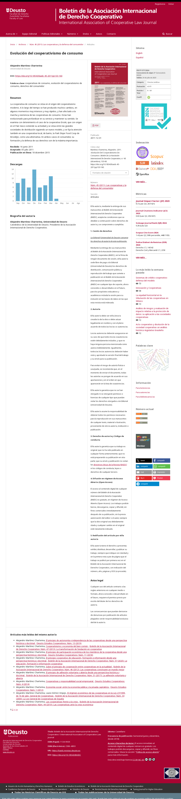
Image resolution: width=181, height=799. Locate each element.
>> (16, 709)
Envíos (86, 33)
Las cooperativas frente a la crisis (62, 701)
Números (72, 33)
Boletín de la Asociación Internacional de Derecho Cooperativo (117, 786)
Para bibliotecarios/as (145, 396)
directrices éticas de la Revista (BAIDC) (110, 464)
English (139, 53)
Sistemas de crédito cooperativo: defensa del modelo (151, 279)
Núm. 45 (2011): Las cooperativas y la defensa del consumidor (56, 44)
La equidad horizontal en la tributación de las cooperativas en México (152, 298)
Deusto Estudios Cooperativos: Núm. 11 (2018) (70, 655)
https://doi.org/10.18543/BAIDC (66, 755)
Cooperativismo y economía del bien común (67, 646)
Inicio (12, 44)
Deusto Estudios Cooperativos (54, 789)
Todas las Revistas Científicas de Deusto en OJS (40, 792)
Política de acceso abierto (147, 752)
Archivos (22, 44)
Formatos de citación (102, 172)
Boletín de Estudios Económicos (71, 786)
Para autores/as (143, 392)
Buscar (168, 33)
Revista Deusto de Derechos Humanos (111, 789)
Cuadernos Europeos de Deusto (21, 789)
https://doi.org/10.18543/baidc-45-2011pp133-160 (38, 75)
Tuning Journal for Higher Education (147, 789)
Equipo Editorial (29, 33)
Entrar (171, 4)
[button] (144, 460)
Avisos (99, 33)
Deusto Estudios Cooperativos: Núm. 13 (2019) (59, 643)
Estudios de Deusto (81, 789)
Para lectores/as (143, 388)
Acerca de (11, 33)
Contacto (111, 33)
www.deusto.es (8, 752)
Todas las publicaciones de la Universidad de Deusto (106, 792)
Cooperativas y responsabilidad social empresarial (70, 681)
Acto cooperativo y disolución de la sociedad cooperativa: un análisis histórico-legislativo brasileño (152, 327)
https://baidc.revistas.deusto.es (66, 750)
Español (139, 57)
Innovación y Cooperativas (148, 287)
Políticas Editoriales (51, 33)
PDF (96, 125)
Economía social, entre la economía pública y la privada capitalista (77, 687)
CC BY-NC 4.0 (143, 759)
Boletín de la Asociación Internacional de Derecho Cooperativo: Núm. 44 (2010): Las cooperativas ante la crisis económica (67, 703)
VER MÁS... (141, 181)
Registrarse (160, 4)
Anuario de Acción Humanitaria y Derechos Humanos (30, 786)
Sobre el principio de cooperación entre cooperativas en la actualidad (79, 666)
